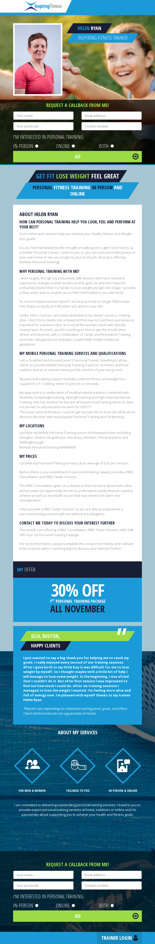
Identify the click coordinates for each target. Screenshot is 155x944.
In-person (25, 146)
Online (65, 146)
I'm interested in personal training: (48, 137)
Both (106, 146)
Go (78, 156)
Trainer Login (116, 937)
